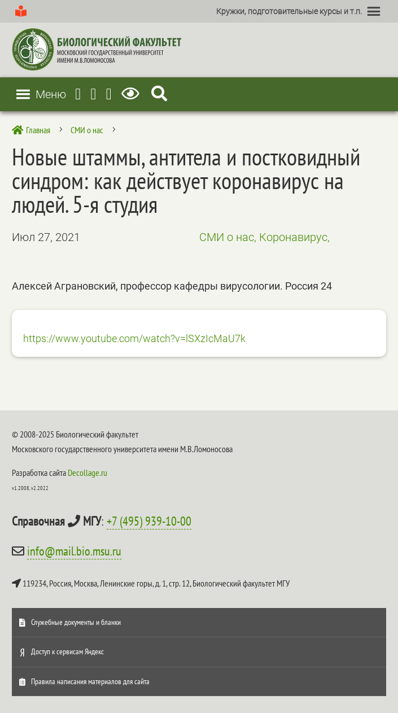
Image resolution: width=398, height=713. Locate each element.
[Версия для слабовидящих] (132, 94)
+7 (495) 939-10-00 (149, 521)
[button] (289, 11)
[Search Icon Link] (159, 94)
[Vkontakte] (109, 94)
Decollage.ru (87, 472)
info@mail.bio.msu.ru (74, 551)
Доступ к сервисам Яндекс (67, 651)
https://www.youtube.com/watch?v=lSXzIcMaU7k (134, 338)
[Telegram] (78, 94)
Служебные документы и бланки (76, 622)
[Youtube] (93, 94)
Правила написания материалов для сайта (90, 681)
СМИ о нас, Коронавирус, (264, 237)
